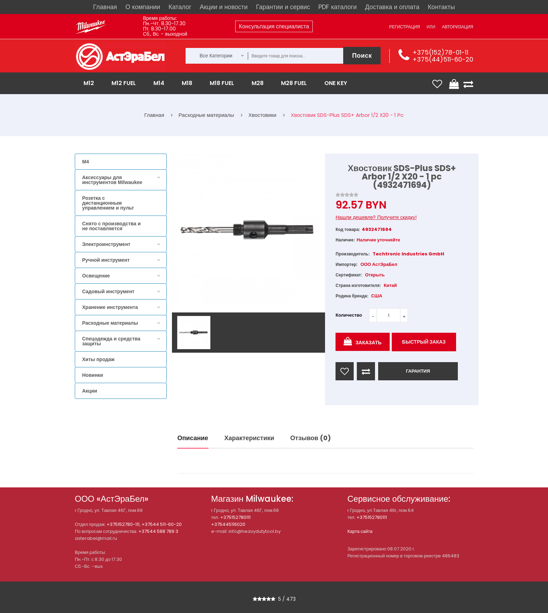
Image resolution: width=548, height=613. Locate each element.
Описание (193, 438)
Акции (89, 391)
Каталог (179, 6)
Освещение (96, 276)
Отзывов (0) (310, 438)
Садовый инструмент (108, 291)
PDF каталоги (337, 6)
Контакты (441, 6)
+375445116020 (228, 524)
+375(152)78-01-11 (440, 52)
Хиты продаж (98, 359)
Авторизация (457, 27)
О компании (142, 6)
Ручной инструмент (106, 260)
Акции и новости (224, 6)
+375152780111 (235, 517)
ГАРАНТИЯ (418, 371)
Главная (105, 6)
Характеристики (249, 438)
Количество (349, 315)
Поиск (362, 55)
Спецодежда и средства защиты (111, 341)
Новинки (92, 375)
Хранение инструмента (110, 307)
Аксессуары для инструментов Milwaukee (112, 180)
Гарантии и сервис (283, 6)
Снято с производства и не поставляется (111, 226)
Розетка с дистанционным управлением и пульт (108, 203)
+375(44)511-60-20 (442, 59)
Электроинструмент (106, 244)
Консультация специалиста (274, 26)
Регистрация (404, 27)
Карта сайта (360, 531)
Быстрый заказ (424, 341)
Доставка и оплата (392, 6)
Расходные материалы (110, 323)
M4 (85, 161)
